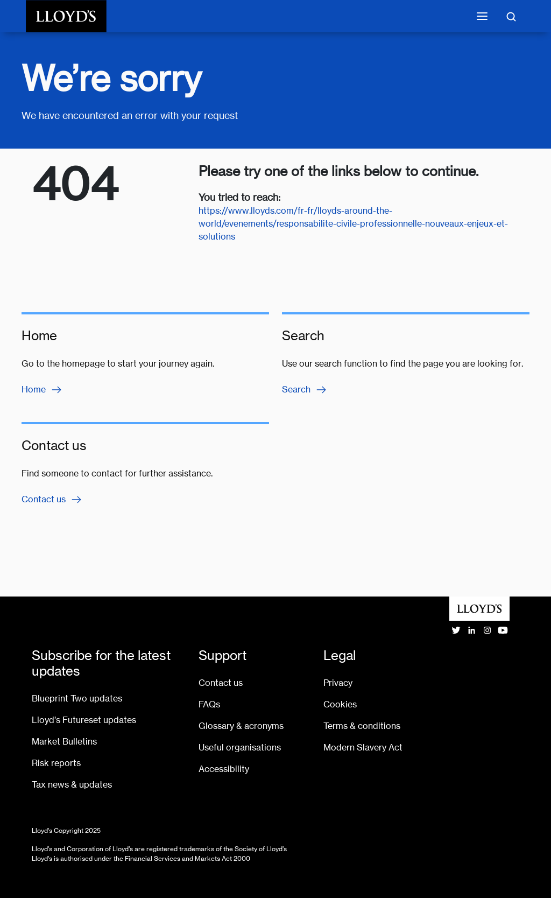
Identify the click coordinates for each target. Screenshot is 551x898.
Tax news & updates (72, 784)
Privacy (337, 683)
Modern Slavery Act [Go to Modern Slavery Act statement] (362, 747)
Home (42, 389)
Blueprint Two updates (77, 698)
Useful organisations (240, 747)
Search (305, 389)
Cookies (340, 704)
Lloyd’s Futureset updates (84, 720)
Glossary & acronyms (241, 726)
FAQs (209, 704)
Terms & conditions (361, 726)
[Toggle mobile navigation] (482, 16)
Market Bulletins (64, 741)
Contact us (52, 499)
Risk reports (56, 763)
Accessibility (224, 769)
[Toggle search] (511, 16)
